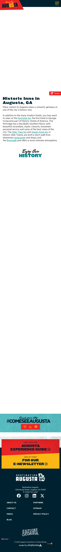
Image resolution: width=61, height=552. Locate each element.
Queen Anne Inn (40, 132)
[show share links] (55, 93)
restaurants (19, 138)
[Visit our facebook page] (36, 427)
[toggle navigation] (57, 3)
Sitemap (37, 508)
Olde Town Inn (19, 132)
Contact (11, 508)
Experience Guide (28, 449)
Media (10, 514)
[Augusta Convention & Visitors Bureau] (10, 4)
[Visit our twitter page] (30, 427)
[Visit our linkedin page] (34, 496)
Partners (38, 503)
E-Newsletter (29, 464)
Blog (9, 520)
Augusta (30, 446)
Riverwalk (12, 140)
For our (30, 460)
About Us (11, 503)
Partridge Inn (24, 118)
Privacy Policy (41, 514)
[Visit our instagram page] (25, 427)
